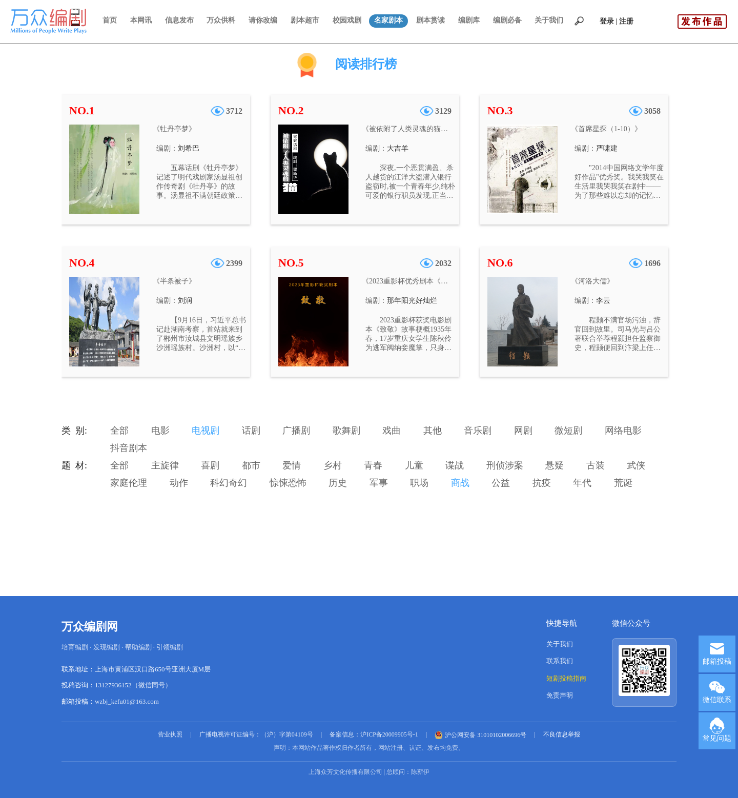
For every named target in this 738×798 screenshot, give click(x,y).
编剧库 (469, 20)
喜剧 (210, 465)
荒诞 (623, 483)
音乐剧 (477, 430)
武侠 (636, 465)
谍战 (454, 465)
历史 (338, 483)
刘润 (185, 300)
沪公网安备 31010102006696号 (480, 735)
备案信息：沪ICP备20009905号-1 (374, 734)
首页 (109, 20)
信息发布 (179, 20)
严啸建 (607, 148)
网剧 (523, 430)
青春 (373, 465)
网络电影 (623, 430)
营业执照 (170, 734)
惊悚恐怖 (288, 483)
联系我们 (559, 661)
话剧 (251, 430)
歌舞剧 (346, 430)
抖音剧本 (128, 448)
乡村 (332, 465)
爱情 (291, 465)
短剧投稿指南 (566, 678)
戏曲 (391, 430)
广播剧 (296, 430)
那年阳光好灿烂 (412, 300)
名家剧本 (388, 20)
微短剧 (568, 430)
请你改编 (263, 20)
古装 (595, 465)
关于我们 (549, 20)
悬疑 (554, 465)
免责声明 (559, 695)
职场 (419, 483)
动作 (179, 483)
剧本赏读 (430, 20)
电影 (160, 430)
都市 (251, 465)
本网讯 (141, 20)
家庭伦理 (128, 483)
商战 (460, 483)
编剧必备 (507, 20)
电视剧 (205, 430)
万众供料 (221, 20)
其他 (432, 430)
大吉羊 (397, 148)
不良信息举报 (561, 734)
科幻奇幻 (228, 483)
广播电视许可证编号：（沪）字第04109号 (256, 734)
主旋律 (165, 465)
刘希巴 (188, 148)
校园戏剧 (347, 20)
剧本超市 (305, 20)
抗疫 (541, 483)
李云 (603, 300)
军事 (379, 483)
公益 (500, 483)
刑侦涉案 (504, 465)
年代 (582, 483)
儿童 (414, 465)
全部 (119, 430)
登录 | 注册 (616, 21)
